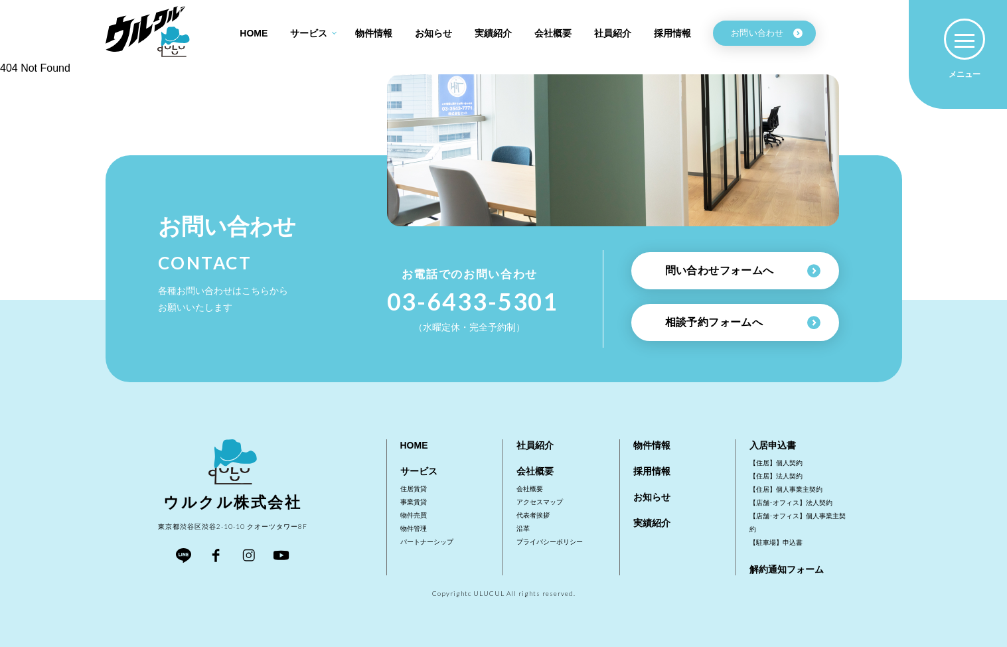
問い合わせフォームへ (742, 270)
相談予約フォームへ (742, 322)
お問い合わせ (766, 33)
